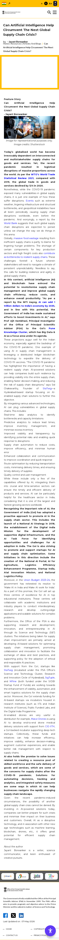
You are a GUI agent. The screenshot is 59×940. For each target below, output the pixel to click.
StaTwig (47, 388)
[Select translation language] (55, 3)
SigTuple (50, 677)
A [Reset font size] (46, 3)
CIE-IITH (50, 726)
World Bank (10, 223)
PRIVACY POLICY (41, 935)
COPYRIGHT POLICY (42, 929)
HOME (9, 929)
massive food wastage (26, 238)
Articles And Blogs (32, 43)
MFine (13, 681)
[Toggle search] (49, 12)
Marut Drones (38, 719)
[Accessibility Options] (50, 930)
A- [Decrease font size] (42, 4)
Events (30, 200)
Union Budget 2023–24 (37, 580)
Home (6, 43)
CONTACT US (11, 935)
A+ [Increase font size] (50, 3)
